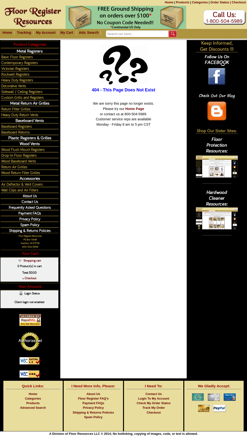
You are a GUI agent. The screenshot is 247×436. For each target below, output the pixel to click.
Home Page (134, 109)
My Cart (66, 32)
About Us (30, 196)
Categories (200, 2)
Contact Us (29, 201)
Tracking (24, 32)
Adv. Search (89, 32)
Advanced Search (33, 407)
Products (182, 2)
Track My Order (154, 407)
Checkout (239, 2)
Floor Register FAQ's (93, 398)
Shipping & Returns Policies (30, 230)
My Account (45, 32)
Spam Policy (29, 224)
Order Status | (220, 2)
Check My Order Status (154, 403)
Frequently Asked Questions (30, 207)
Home (169, 2)
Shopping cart (32, 260)
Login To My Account (153, 398)
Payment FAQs (29, 213)
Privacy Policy (29, 219)
